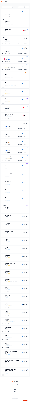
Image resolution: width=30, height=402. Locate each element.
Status (21, 7)
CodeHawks (15, 391)
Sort (27, 7)
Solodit (15, 393)
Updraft (15, 389)
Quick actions (20, 16)
